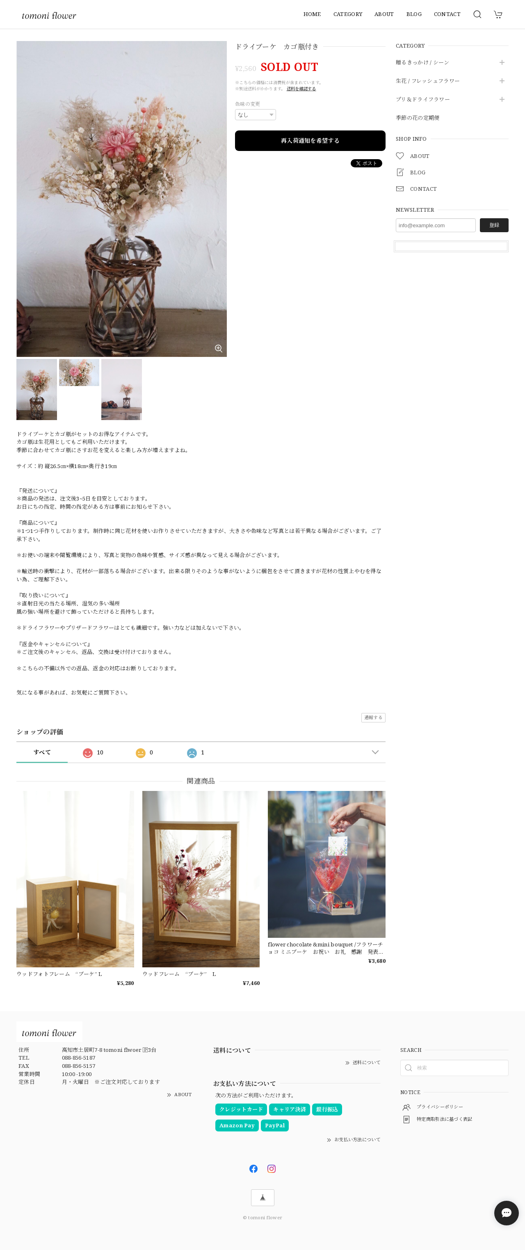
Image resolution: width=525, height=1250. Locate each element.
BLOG (414, 14)
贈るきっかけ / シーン (423, 62)
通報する (373, 717)
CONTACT (447, 14)
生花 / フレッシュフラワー (428, 81)
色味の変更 (247, 104)
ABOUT (384, 14)
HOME (312, 14)
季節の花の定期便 (417, 118)
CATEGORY (347, 14)
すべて (42, 752)
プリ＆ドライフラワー (423, 99)
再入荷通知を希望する (310, 140)
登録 (494, 225)
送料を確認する (301, 88)
